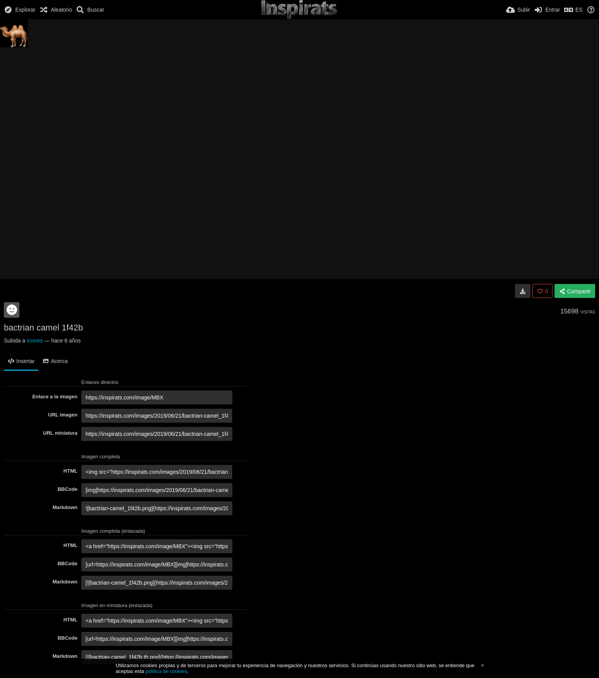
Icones (35, 340)
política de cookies (166, 671)
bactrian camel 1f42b (43, 327)
